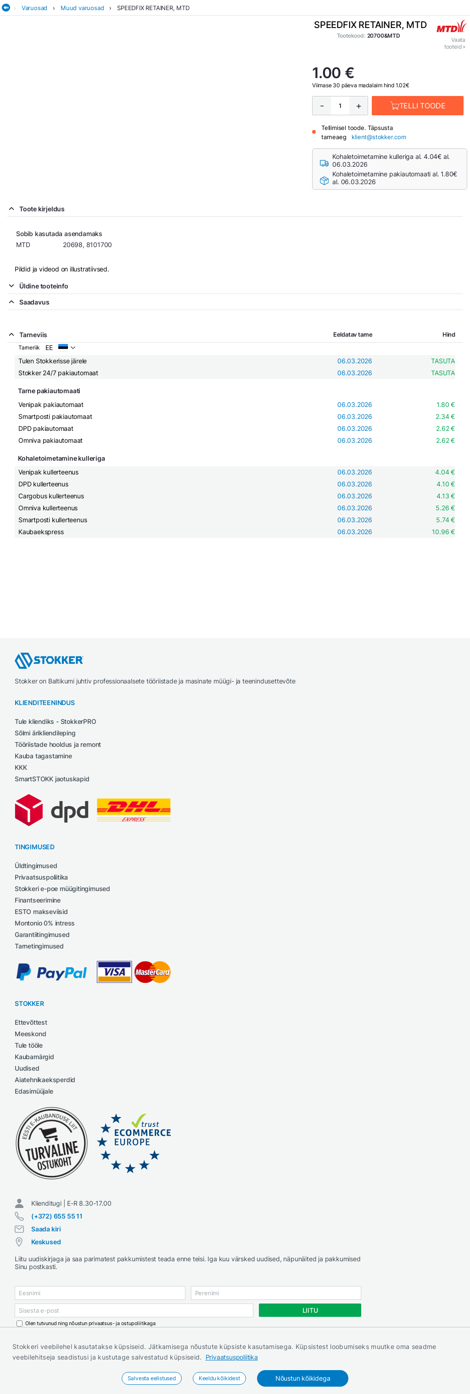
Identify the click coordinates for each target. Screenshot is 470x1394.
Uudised (27, 1068)
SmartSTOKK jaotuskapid (52, 779)
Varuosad (34, 7)
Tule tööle (29, 1045)
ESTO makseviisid (41, 911)
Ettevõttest (31, 1022)
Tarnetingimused (39, 946)
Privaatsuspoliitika (232, 1357)
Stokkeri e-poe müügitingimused (62, 888)
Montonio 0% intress (45, 923)
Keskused (46, 1242)
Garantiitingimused (42, 934)
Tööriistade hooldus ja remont (58, 744)
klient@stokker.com (379, 137)
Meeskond (30, 1034)
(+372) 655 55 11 (57, 1216)
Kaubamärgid (34, 1057)
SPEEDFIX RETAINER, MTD (153, 7)
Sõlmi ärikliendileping (45, 733)
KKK (21, 767)
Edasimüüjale (34, 1091)
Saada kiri (46, 1229)
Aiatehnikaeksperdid (45, 1080)
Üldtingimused (36, 865)
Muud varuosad (82, 7)
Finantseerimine (38, 900)
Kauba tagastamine (43, 756)
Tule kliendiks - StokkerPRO (55, 721)
